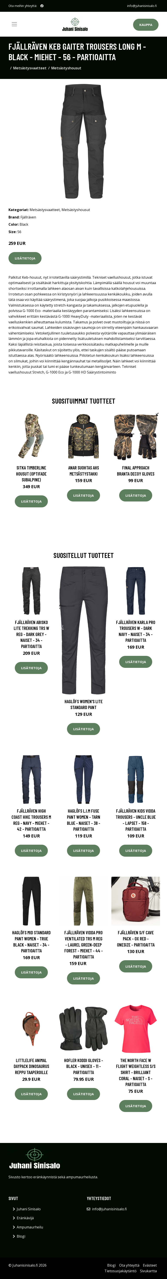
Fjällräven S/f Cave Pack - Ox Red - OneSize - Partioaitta (136, 938)
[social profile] (42, 6)
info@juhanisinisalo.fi (142, 6)
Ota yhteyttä (129, 1265)
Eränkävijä (25, 1218)
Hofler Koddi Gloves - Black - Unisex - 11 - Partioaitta (83, 1066)
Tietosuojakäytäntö (120, 1271)
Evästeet (150, 1265)
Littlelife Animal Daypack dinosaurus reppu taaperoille (31, 1066)
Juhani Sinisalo (29, 1209)
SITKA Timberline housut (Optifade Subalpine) (31, 473)
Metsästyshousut (66, 68)
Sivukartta (148, 1271)
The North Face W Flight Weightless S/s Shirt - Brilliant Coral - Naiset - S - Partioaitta (135, 1072)
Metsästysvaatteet (30, 68)
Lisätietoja (25, 258)
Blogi (21, 1236)
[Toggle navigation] (14, 24)
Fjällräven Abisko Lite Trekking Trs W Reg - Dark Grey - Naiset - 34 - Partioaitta (31, 634)
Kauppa (145, 24)
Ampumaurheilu (30, 1227)
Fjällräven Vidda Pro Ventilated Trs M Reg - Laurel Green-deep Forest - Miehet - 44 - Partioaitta (83, 944)
